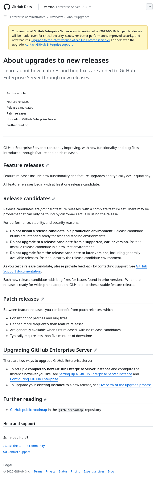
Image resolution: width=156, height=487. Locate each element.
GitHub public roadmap (28, 409)
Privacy (51, 471)
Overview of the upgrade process (125, 385)
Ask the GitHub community (24, 446)
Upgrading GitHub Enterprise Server (50, 349)
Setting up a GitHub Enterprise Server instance (95, 374)
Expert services (94, 471)
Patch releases (23, 298)
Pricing (75, 471)
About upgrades (78, 17)
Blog (111, 471)
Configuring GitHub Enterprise (34, 379)
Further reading (25, 398)
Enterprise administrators (27, 17)
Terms (38, 471)
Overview (56, 17)
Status (63, 471)
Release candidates (29, 198)
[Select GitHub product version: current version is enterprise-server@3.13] (67, 7)
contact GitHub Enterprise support (49, 44)
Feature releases (26, 165)
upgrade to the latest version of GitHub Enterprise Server (71, 40)
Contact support (16, 452)
